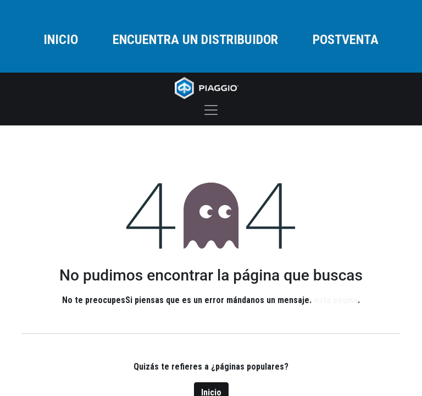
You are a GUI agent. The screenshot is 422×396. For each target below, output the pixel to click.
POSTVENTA (346, 39)
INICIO (60, 39)
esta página (336, 300)
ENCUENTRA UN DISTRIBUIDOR (195, 39)
